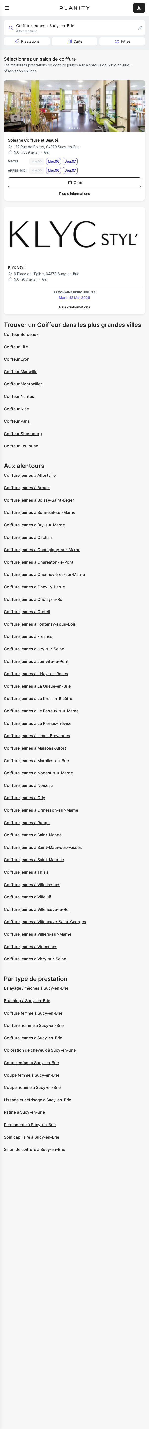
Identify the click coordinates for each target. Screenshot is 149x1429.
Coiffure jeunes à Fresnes (28, 636)
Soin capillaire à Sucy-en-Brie (31, 1137)
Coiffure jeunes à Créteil (27, 611)
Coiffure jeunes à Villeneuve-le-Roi (37, 909)
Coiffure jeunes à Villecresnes (32, 884)
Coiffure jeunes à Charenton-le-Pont (38, 562)
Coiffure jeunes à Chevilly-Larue (34, 586)
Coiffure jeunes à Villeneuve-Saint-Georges (45, 921)
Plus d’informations (74, 193)
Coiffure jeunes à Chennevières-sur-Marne (44, 574)
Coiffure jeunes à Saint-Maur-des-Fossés (43, 847)
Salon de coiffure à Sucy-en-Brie (34, 1149)
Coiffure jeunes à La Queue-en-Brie (37, 686)
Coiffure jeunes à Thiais (26, 872)
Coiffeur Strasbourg (23, 433)
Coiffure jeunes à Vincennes (30, 946)
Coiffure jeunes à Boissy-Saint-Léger (39, 500)
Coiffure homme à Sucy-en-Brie (34, 1025)
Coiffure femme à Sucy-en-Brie (33, 1013)
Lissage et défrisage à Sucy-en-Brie (37, 1099)
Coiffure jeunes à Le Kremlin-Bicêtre (38, 698)
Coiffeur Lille (16, 346)
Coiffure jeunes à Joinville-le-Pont (36, 661)
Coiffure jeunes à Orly (24, 797)
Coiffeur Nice (16, 408)
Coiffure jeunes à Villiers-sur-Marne (37, 934)
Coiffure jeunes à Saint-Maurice (34, 859)
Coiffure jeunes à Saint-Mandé (33, 834)
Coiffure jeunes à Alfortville (30, 475)
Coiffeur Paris (17, 421)
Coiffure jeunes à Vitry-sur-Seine (35, 958)
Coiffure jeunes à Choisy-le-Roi (33, 599)
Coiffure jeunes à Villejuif (27, 896)
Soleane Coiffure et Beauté (33, 140)
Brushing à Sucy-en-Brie (27, 1000)
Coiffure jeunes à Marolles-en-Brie (36, 760)
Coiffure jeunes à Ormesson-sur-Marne (41, 810)
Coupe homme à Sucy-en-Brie (32, 1087)
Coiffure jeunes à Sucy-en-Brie (33, 1037)
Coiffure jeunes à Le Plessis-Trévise (37, 723)
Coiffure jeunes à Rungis (27, 822)
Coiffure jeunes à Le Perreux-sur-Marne (41, 710)
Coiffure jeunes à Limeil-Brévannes (37, 735)
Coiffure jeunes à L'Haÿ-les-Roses (36, 673)
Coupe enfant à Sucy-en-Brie (31, 1062)
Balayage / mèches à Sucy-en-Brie (36, 988)
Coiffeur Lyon (17, 359)
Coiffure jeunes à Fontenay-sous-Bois (40, 624)
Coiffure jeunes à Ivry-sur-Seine (34, 648)
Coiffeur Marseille (20, 371)
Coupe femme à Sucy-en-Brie (31, 1075)
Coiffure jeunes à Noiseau (28, 785)
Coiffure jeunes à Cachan (28, 537)
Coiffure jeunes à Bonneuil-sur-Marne (39, 512)
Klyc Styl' (16, 267)
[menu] (7, 8)
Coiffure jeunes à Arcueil (27, 487)
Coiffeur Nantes (19, 396)
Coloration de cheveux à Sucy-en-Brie (40, 1050)
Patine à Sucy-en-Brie (24, 1112)
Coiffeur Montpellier (23, 383)
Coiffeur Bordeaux (21, 334)
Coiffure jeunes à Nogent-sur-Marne (38, 772)
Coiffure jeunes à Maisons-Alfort (35, 748)
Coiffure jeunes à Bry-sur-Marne (34, 524)
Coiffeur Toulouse (21, 446)
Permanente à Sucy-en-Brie (30, 1124)
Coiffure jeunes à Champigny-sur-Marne (42, 549)
